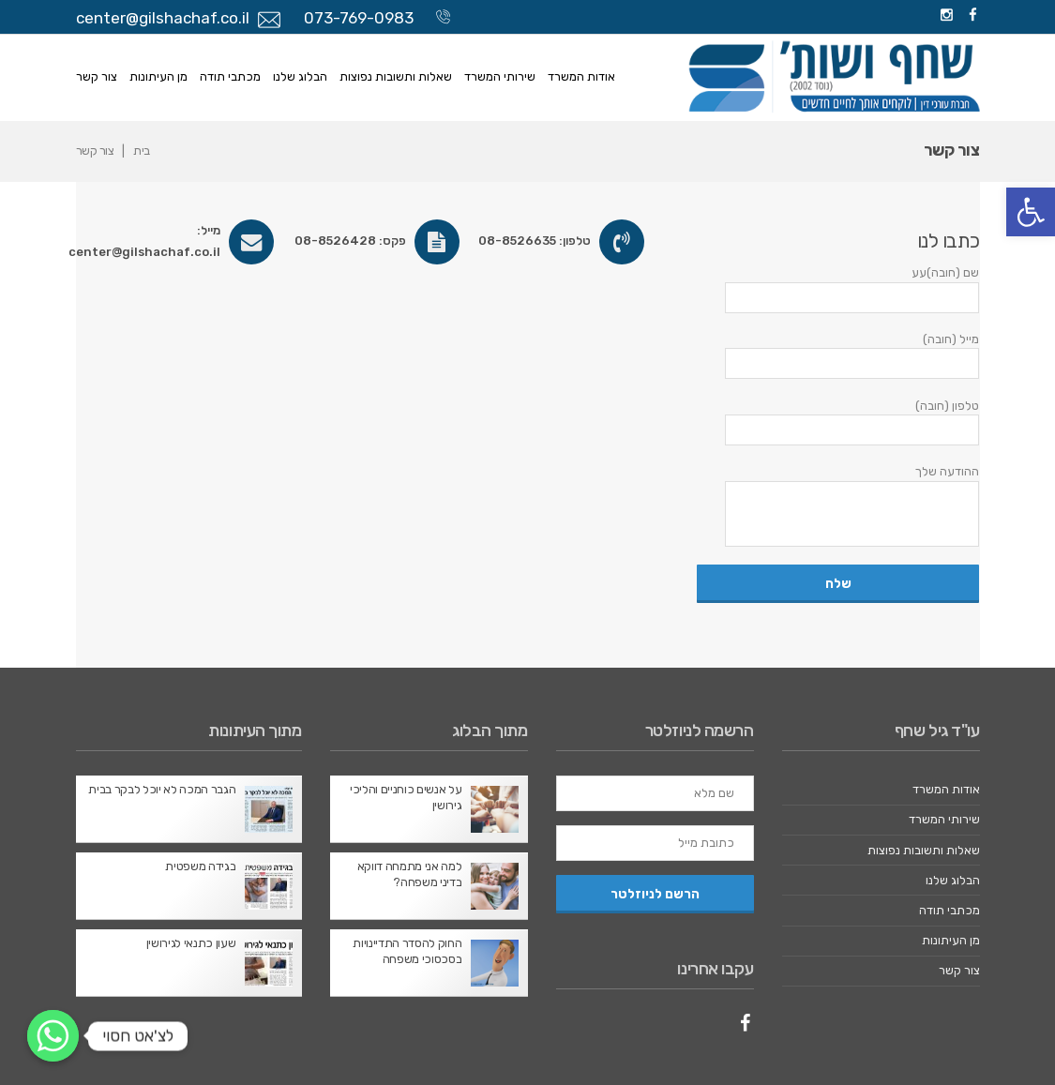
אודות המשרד (581, 76)
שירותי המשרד (499, 76)
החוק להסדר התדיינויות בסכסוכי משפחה (407, 951)
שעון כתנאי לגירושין (191, 943)
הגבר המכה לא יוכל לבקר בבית (161, 789)
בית (141, 150)
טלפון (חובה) (838, 422)
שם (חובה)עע (838, 288)
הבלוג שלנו (300, 76)
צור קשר (96, 76)
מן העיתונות (158, 76)
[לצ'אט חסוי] (53, 1036)
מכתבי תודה (230, 76)
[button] (1030, 212)
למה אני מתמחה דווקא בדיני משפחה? (409, 874)
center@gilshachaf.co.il (162, 17)
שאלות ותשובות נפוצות (395, 76)
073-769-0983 (359, 17)
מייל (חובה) (838, 355)
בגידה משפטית (200, 866)
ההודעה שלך (838, 505)
